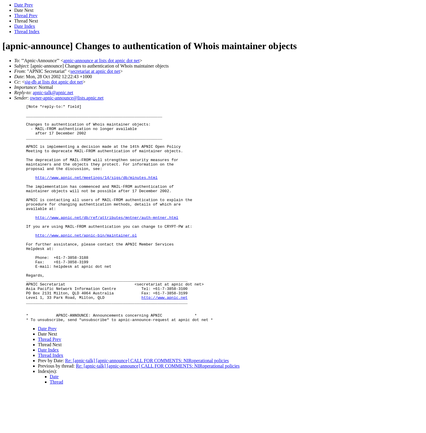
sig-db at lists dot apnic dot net (54, 81)
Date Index (24, 26)
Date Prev (23, 4)
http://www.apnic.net (164, 336)
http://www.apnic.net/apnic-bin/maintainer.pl (86, 261)
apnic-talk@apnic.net (53, 92)
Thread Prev (26, 15)
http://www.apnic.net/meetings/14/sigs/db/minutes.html (96, 192)
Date (54, 420)
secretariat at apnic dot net (95, 71)
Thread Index (27, 31)
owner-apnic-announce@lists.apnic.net (67, 97)
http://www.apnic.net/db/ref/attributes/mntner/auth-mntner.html (106, 240)
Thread (56, 425)
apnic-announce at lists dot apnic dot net (101, 60)
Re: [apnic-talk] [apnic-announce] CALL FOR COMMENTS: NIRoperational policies (147, 404)
